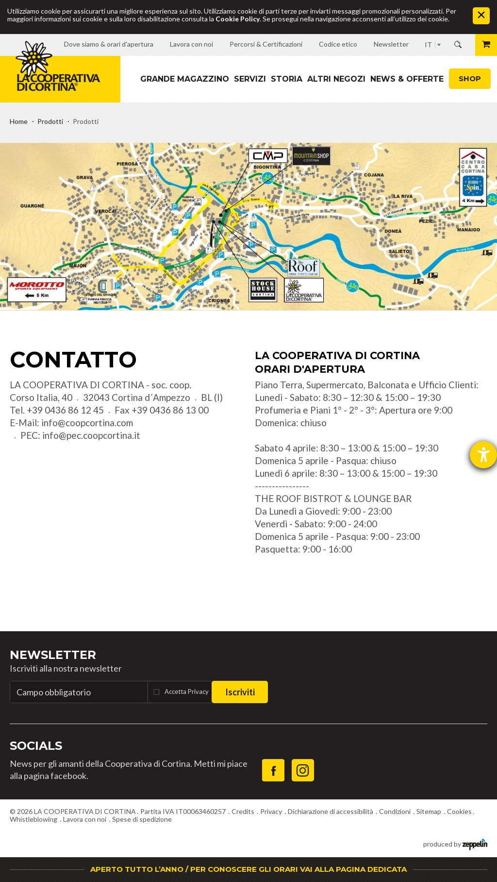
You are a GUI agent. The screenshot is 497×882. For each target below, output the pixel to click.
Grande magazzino (184, 79)
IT (428, 44)
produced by (455, 843)
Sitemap (428, 811)
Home (19, 121)
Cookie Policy (237, 19)
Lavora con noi (84, 819)
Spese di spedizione (142, 819)
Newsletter (53, 655)
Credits (243, 811)
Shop (470, 78)
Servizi (250, 79)
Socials (36, 746)
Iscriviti (240, 692)
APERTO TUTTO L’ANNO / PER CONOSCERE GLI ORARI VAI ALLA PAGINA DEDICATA (248, 869)
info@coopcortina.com (87, 422)
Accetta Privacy (187, 691)
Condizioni (395, 811)
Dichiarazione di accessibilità (330, 811)
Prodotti (50, 121)
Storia (286, 79)
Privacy (271, 811)
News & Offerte (407, 79)
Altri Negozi (336, 79)
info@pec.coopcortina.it (91, 435)
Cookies (459, 811)
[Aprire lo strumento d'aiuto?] (483, 454)
